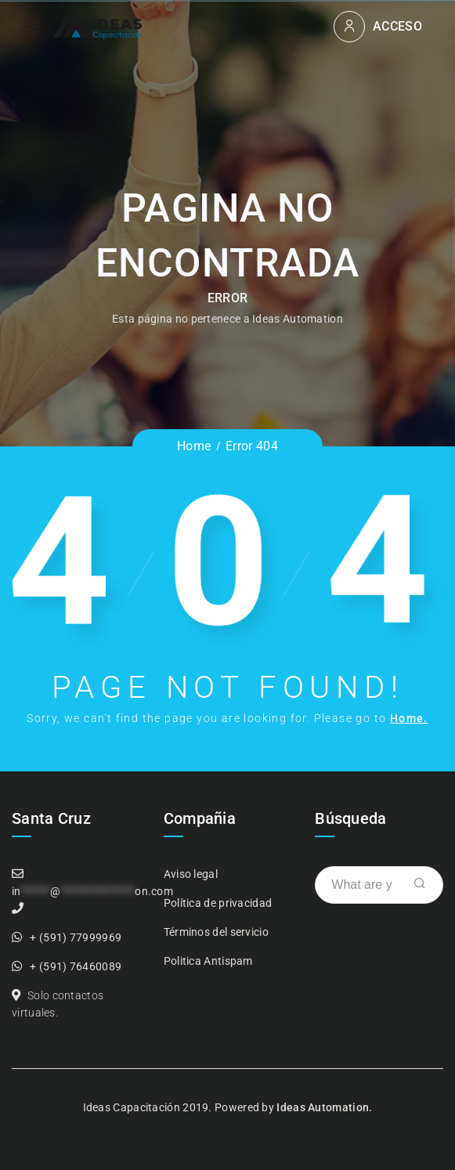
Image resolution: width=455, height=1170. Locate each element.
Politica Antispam (208, 961)
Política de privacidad (218, 903)
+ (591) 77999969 (75, 937)
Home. (409, 718)
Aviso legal (191, 874)
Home (194, 446)
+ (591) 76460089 (75, 966)
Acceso (397, 26)
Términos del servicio (216, 932)
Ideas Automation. (324, 1107)
